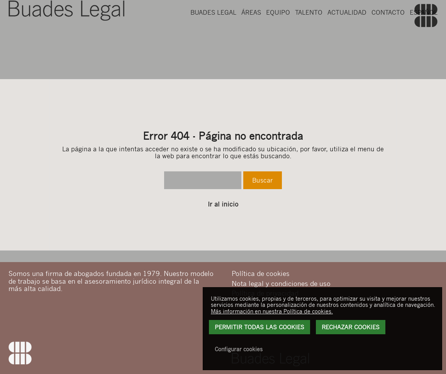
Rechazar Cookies (351, 327)
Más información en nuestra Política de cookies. (272, 311)
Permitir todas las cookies (259, 327)
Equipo (278, 35)
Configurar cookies (239, 349)
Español (424, 35)
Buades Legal (213, 35)
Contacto (388, 35)
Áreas (251, 35)
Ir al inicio (223, 204)
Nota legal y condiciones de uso (281, 283)
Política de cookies (261, 273)
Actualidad (346, 35)
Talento (308, 35)
